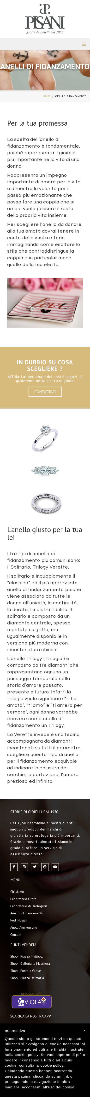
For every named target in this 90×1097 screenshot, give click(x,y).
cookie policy (51, 1065)
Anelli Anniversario (23, 927)
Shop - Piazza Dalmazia (27, 978)
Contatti (15, 934)
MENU (84, 44)
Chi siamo (17, 891)
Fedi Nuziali (18, 920)
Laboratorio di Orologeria (29, 906)
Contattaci (45, 391)
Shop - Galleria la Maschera (30, 963)
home (46, 96)
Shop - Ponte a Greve (25, 971)
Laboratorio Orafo (23, 899)
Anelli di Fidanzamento (26, 913)
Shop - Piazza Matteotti (26, 956)
